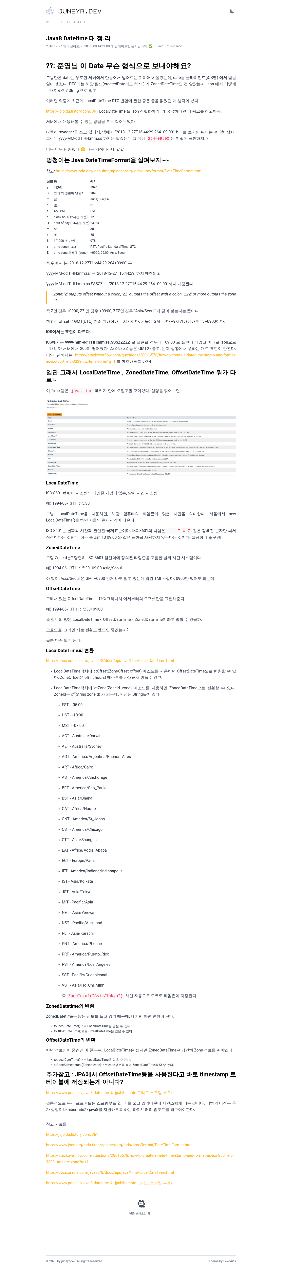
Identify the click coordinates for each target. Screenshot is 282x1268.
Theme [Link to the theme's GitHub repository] (213, 1259)
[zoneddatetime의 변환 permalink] (44, 1004)
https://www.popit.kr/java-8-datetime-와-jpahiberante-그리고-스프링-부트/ (110, 1090)
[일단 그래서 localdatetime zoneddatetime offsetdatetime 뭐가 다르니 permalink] (44, 372)
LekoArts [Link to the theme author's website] (229, 1259)
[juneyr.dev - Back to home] (85, 11)
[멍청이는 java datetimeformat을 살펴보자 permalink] (44, 159)
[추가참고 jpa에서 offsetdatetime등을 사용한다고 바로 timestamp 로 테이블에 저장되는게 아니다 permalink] (44, 1072)
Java (160, 46)
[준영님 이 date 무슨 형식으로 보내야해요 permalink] (44, 66)
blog (65, 22)
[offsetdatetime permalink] (44, 587)
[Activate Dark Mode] (232, 11)
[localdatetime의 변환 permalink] (44, 649)
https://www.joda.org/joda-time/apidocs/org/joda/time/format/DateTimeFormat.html (130, 170)
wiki (51, 22)
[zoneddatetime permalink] (44, 546)
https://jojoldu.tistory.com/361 (72, 111)
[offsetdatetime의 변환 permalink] (44, 1038)
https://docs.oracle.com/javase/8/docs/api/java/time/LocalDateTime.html (111, 659)
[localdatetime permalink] (44, 482)
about (79, 22)
